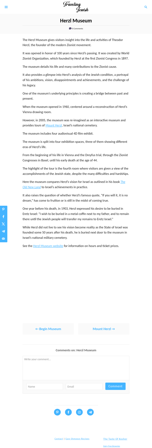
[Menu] (6, 7)
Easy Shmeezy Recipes (77, 438)
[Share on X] (3, 224)
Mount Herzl (53, 125)
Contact (59, 438)
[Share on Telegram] (3, 231)
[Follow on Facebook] (68, 412)
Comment (115, 386)
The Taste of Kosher (115, 439)
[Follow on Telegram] (90, 412)
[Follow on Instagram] (79, 412)
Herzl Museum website (48, 246)
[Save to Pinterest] (3, 209)
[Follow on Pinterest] (57, 412)
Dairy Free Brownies (111, 446)
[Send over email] (3, 238)
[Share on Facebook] (3, 216)
